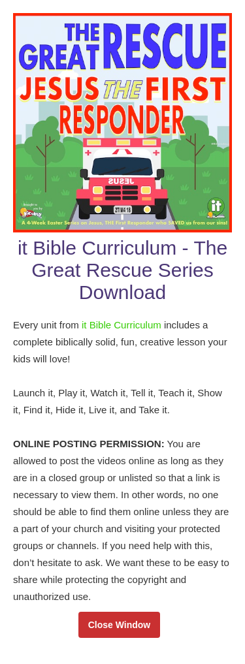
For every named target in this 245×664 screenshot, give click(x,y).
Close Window (119, 625)
